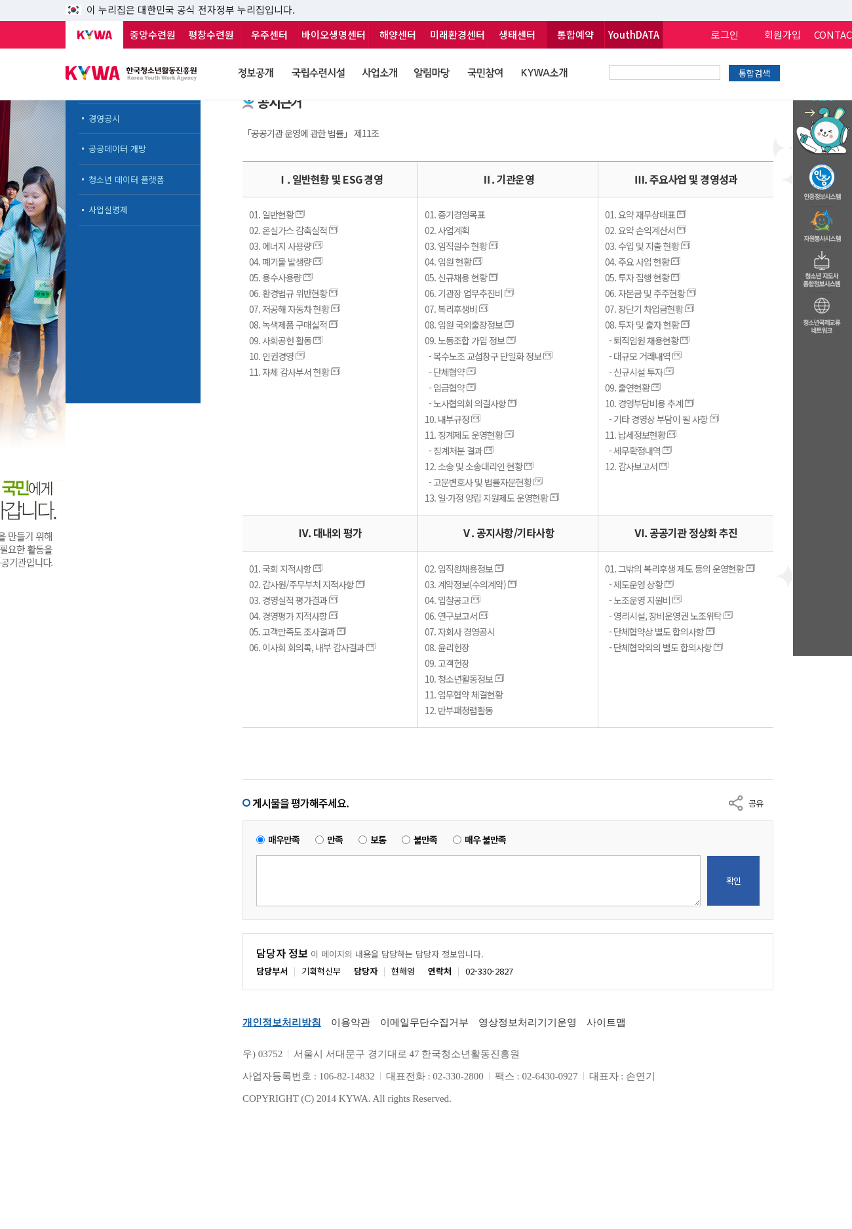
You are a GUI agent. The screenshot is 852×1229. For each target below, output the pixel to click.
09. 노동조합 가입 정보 (471, 340)
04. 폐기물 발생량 (286, 261)
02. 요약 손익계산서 (646, 230)
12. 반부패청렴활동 (459, 710)
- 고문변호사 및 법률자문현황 (485, 482)
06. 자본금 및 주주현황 (651, 293)
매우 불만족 (485, 839)
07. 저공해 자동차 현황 (295, 308)
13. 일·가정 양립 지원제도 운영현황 (493, 497)
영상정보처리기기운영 (527, 1022)
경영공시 (104, 118)
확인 (733, 880)
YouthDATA (633, 34)
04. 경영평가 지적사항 (294, 615)
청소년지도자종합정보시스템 (822, 266)
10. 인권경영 (278, 356)
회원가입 (782, 34)
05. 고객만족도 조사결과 (298, 631)
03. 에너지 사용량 (286, 245)
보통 (378, 839)
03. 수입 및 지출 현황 (648, 245)
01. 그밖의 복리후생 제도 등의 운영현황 (681, 568)
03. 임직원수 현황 (462, 245)
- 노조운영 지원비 (644, 600)
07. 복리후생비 (457, 308)
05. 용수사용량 (282, 277)
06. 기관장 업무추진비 (470, 293)
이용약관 (350, 1022)
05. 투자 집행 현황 (643, 277)
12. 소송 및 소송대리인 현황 (480, 466)
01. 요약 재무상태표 (646, 214)
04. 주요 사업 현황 (643, 261)
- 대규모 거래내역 (644, 356)
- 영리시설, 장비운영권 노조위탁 (670, 615)
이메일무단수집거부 (424, 1022)
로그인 (725, 34)
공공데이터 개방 (117, 148)
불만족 (425, 839)
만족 (335, 839)
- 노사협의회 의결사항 (472, 403)
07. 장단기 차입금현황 (650, 308)
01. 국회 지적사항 (286, 568)
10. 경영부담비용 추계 (650, 403)
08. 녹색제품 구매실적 (294, 324)
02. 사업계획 (447, 230)
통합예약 (575, 34)
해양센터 (397, 34)
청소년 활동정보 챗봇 (822, 101)
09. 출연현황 (634, 387)
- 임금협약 (451, 387)
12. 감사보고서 (637, 466)
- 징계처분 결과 (460, 450)
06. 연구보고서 (457, 615)
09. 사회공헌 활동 (286, 340)
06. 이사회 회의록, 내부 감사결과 (313, 647)
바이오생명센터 (333, 34)
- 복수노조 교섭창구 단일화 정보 (489, 356)
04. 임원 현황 (454, 261)
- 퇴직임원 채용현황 (648, 340)
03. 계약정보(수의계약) (472, 584)
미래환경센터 (457, 34)
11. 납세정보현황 (641, 434)
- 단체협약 (451, 371)
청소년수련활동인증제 (822, 178)
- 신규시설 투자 (640, 371)
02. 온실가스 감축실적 (294, 230)
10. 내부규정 (453, 419)
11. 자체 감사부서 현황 (295, 371)
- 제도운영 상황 (640, 584)
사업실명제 (108, 209)
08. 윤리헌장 (447, 647)
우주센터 (269, 34)
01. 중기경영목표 (455, 214)
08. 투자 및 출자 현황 (648, 324)
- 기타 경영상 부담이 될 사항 (663, 419)
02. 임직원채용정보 (465, 568)
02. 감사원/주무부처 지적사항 (308, 584)
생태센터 (517, 34)
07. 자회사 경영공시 (460, 631)
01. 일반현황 (278, 214)
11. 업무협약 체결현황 (464, 694)
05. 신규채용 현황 (462, 277)
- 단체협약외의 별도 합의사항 (665, 647)
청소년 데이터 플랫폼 (126, 179)
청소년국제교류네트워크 (822, 313)
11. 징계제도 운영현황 (470, 434)
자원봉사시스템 (822, 222)
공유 (755, 803)
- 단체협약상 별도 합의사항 (661, 631)
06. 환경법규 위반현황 (294, 293)
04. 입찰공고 (453, 600)
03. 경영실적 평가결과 (294, 600)
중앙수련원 (153, 34)
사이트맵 (606, 1022)
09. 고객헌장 (447, 663)
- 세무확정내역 (639, 450)
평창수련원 (211, 34)
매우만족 (284, 839)
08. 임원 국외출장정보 (470, 324)
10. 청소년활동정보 (465, 678)
